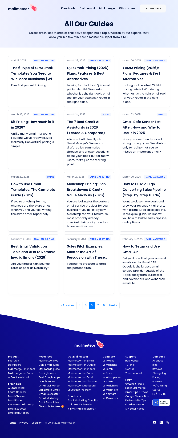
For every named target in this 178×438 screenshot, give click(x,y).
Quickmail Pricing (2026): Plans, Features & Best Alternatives (88, 73)
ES (153, 394)
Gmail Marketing (49, 398)
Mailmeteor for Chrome (82, 381)
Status (156, 390)
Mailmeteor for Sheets (81, 369)
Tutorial (130, 365)
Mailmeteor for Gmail (81, 360)
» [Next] (113, 305)
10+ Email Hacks (134, 408)
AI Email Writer (16, 388)
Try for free (152, 8)
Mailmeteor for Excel (80, 377)
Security (37, 422)
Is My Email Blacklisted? (82, 408)
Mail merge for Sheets (21, 369)
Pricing (156, 377)
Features (13, 360)
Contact (130, 369)
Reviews (157, 369)
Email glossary (47, 373)
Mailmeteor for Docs (80, 373)
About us (157, 360)
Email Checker (17, 396)
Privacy (23, 422)
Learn (128, 379)
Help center (132, 360)
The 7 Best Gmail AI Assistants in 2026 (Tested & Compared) (86, 127)
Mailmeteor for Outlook (82, 365)
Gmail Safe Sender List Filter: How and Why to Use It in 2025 (142, 127)
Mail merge (107, 8)
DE (164, 394)
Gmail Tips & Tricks (136, 392)
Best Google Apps (49, 377)
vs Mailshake (110, 390)
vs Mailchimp (111, 385)
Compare (109, 356)
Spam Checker (17, 392)
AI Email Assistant (18, 377)
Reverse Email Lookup (21, 404)
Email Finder (15, 400)
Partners (157, 381)
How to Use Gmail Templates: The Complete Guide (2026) (33, 190)
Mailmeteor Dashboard (82, 385)
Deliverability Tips (135, 400)
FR (159, 394)
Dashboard (14, 365)
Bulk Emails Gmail (49, 390)
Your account (133, 373)
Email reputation (135, 404)
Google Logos (47, 381)
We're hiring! (159, 385)
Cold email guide (49, 365)
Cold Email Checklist (80, 404)
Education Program (79, 390)
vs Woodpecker (112, 377)
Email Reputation (18, 413)
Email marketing (44, 60)
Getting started (134, 383)
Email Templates (49, 402)
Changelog (159, 373)
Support (130, 356)
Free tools (68, 8)
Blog (154, 365)
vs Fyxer (107, 373)
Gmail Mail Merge (49, 385)
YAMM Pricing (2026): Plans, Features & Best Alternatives (141, 73)
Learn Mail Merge (135, 388)
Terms (12, 422)
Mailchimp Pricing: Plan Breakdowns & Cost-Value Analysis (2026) (86, 190)
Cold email (87, 8)
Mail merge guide (49, 369)
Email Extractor (17, 408)
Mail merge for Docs (20, 373)
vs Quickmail (110, 398)
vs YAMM (108, 381)
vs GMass (108, 360)
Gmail (106, 114)
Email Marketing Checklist (83, 400)
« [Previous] (67, 305)
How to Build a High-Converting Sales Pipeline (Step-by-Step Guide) (144, 190)
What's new (127, 8)
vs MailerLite (110, 365)
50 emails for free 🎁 (51, 406)
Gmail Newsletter (49, 394)
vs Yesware (109, 394)
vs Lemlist (109, 369)
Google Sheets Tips (137, 396)
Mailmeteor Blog (48, 360)
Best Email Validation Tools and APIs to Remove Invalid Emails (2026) (33, 252)
